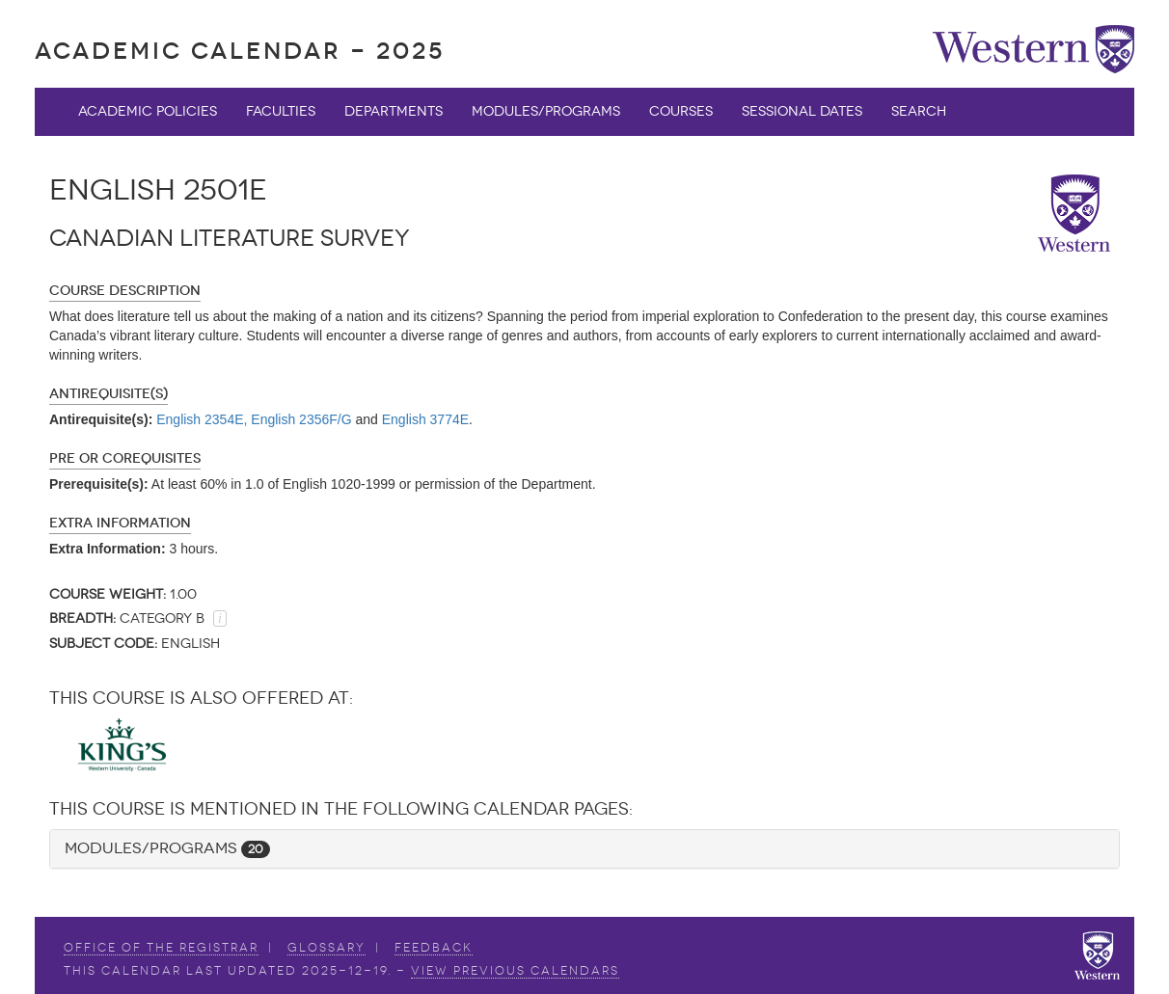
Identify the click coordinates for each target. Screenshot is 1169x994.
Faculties (280, 111)
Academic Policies (147, 111)
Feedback (433, 947)
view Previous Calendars (515, 971)
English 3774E (425, 419)
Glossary (326, 947)
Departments (393, 111)
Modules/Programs (546, 111)
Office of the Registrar (161, 947)
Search (918, 111)
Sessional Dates (802, 111)
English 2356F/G (301, 419)
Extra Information (120, 523)
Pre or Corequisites (125, 458)
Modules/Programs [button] (167, 848)
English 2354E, (201, 419)
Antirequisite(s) (108, 394)
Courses (681, 111)
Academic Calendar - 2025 (240, 51)
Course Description (125, 290)
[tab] (584, 849)
